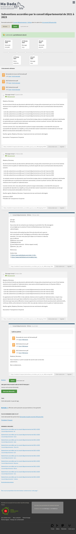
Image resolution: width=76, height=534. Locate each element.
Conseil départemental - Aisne (8, 436)
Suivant (10, 420)
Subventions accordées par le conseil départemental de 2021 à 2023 (20, 429)
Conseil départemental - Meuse (9, 468)
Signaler (62, 146)
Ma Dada (12, 6)
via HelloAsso (54, 508)
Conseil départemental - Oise (8, 474)
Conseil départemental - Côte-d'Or (10, 447)
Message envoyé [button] (10, 94)
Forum (52, 527)
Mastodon (63, 527)
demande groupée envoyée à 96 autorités (31, 417)
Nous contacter (17, 517)
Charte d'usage (26, 517)
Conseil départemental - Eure (8, 452)
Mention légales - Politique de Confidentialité (12, 519)
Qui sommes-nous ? (6, 517)
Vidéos (58, 527)
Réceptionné (11, 96)
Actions (5, 26)
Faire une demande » (9, 391)
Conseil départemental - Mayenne (9, 463)
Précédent (4, 420)
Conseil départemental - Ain (8, 431)
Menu (74, 2)
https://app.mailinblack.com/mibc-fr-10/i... (23, 255)
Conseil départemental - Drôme (22, 22)
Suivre (15, 26)
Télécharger (25, 339)
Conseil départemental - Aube (8, 442)
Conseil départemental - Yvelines (9, 479)
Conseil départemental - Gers (8, 458)
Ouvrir (10, 76)
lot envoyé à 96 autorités (49, 22)
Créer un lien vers (52, 146)
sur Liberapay (45, 508)
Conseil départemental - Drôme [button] (22, 215)
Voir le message (16, 76)
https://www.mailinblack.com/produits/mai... (24, 257)
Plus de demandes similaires (7, 482)
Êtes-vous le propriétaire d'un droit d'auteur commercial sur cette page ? (19, 490)
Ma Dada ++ (4, 408)
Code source (71, 527)
